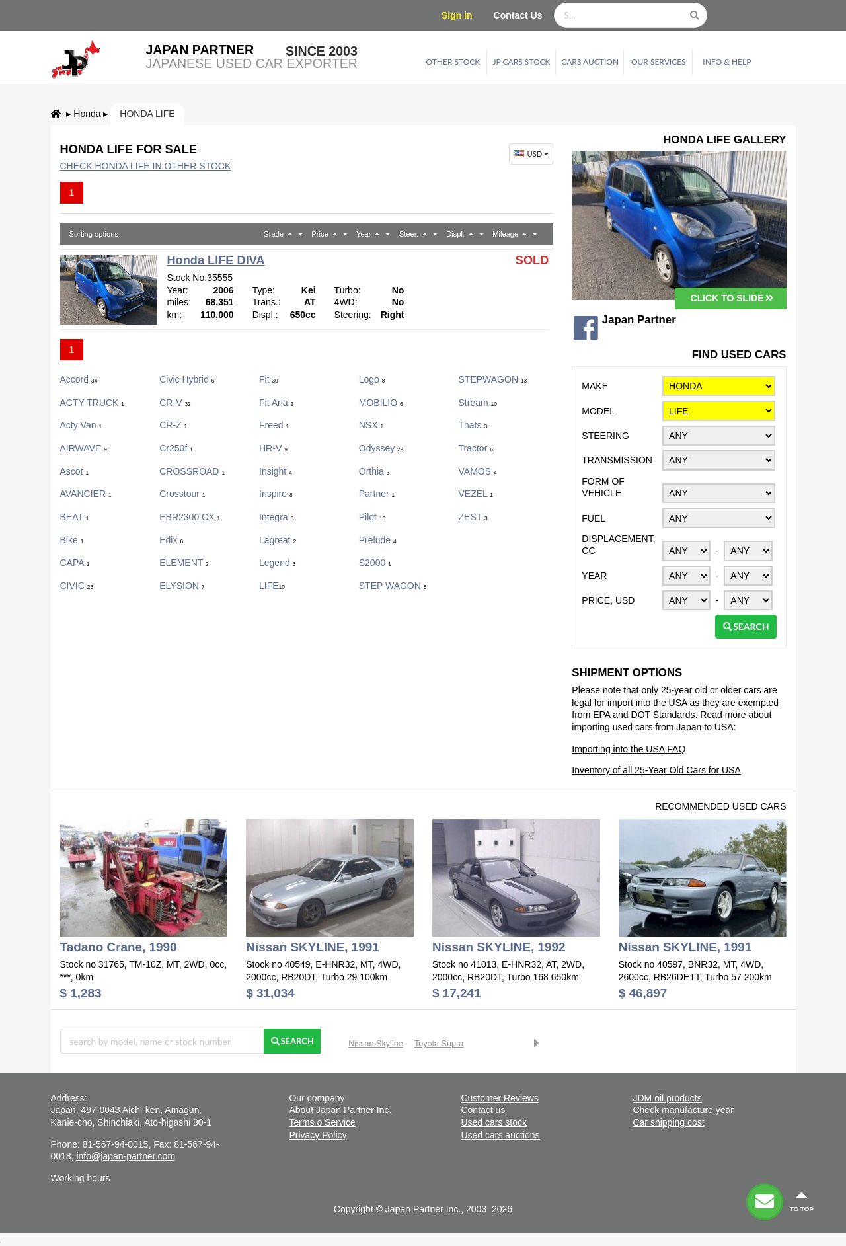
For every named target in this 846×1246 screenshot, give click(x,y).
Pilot (372, 517)
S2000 (375, 562)
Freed (274, 425)
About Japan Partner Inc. (340, 1110)
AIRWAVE (83, 448)
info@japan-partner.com (125, 1156)
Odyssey (381, 448)
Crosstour (182, 493)
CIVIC (77, 585)
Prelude (378, 540)
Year (594, 575)
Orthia (374, 471)
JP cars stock (522, 62)
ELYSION (181, 585)
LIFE (272, 585)
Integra (276, 517)
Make (595, 386)
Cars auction (590, 62)
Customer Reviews (499, 1098)
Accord (79, 379)
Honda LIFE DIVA (215, 260)
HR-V (273, 448)
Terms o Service (322, 1122)
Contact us (483, 1110)
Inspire (276, 493)
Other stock (453, 62)
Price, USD (608, 600)
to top (802, 1200)
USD (532, 153)
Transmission (617, 460)
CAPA (75, 562)
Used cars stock (494, 1122)
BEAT (74, 517)
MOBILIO (381, 402)
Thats (473, 425)
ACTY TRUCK (92, 402)
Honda (86, 113)
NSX (371, 425)
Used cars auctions (500, 1135)
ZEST (473, 517)
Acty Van (81, 425)
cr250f (176, 448)
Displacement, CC (618, 545)
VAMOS (478, 471)
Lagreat (277, 540)
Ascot (74, 471)
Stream (478, 402)
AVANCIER (86, 493)
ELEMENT (183, 562)
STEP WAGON (393, 585)
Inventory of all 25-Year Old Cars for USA (656, 770)
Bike (72, 540)
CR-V (174, 402)
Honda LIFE (147, 113)
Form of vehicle (603, 487)
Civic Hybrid (186, 379)
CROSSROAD (192, 471)
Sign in (457, 15)
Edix (171, 540)
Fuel (593, 518)
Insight (275, 471)
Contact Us (518, 15)
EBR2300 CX (189, 517)
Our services (658, 62)
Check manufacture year (683, 1110)
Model (598, 411)
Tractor (476, 448)
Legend (277, 562)
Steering (605, 435)
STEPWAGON (493, 379)
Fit (268, 379)
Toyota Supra (438, 1043)
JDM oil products (667, 1098)
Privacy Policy (317, 1135)
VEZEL (476, 493)
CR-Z (173, 425)
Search (745, 626)
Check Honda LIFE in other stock (145, 166)
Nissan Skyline (375, 1043)
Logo (372, 379)
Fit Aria (276, 402)
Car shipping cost (668, 1122)
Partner (377, 493)
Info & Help (727, 62)
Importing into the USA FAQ (628, 749)
